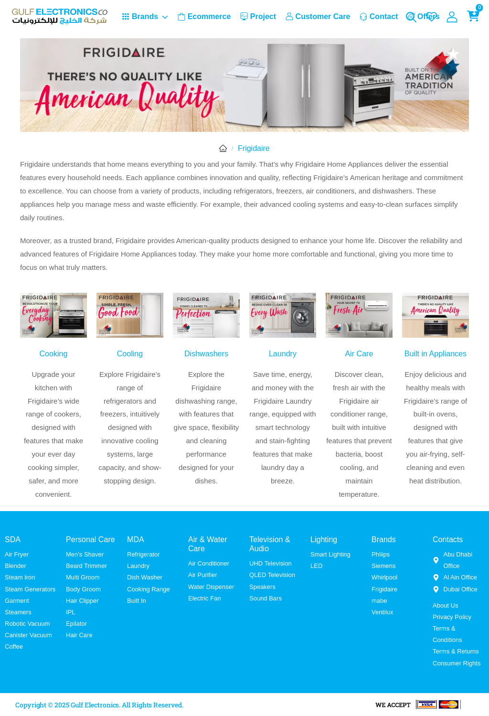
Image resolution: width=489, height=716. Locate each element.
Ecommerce (204, 16)
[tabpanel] (244, 216)
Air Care (359, 353)
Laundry (283, 353)
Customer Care (318, 16)
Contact (379, 16)
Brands (140, 16)
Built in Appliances (435, 353)
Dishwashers (206, 353)
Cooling (130, 353)
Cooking (54, 353)
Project (258, 16)
